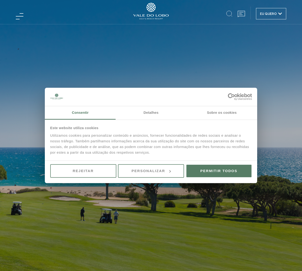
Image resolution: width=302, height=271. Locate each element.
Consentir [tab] (80, 112)
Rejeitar (83, 171)
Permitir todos (218, 171)
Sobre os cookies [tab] (222, 112)
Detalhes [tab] (150, 112)
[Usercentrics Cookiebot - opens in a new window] (231, 96)
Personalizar (151, 171)
